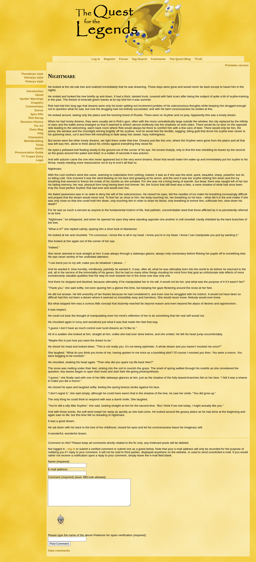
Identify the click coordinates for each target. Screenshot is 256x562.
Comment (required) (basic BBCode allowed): (77, 477)
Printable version (237, 65)
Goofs (39, 148)
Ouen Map (36, 129)
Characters (35, 137)
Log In (95, 59)
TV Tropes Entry (32, 156)
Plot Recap (35, 118)
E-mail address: (58, 469)
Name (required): (59, 461)
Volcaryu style (33, 77)
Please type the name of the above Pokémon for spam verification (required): (97, 540)
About (39, 94)
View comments (59, 555)
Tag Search (139, 59)
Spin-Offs (36, 114)
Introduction (34, 91)
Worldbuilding (33, 141)
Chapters (37, 102)
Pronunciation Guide (29, 152)
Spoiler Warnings (31, 98)
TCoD (198, 59)
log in (71, 449)
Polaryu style (34, 81)
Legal (39, 160)
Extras (38, 110)
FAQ (40, 133)
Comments (158, 59)
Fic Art (38, 125)
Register (109, 59)
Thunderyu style (32, 73)
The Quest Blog (180, 59)
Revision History (32, 121)
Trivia (39, 144)
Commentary (34, 106)
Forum (123, 59)
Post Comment (59, 548)
